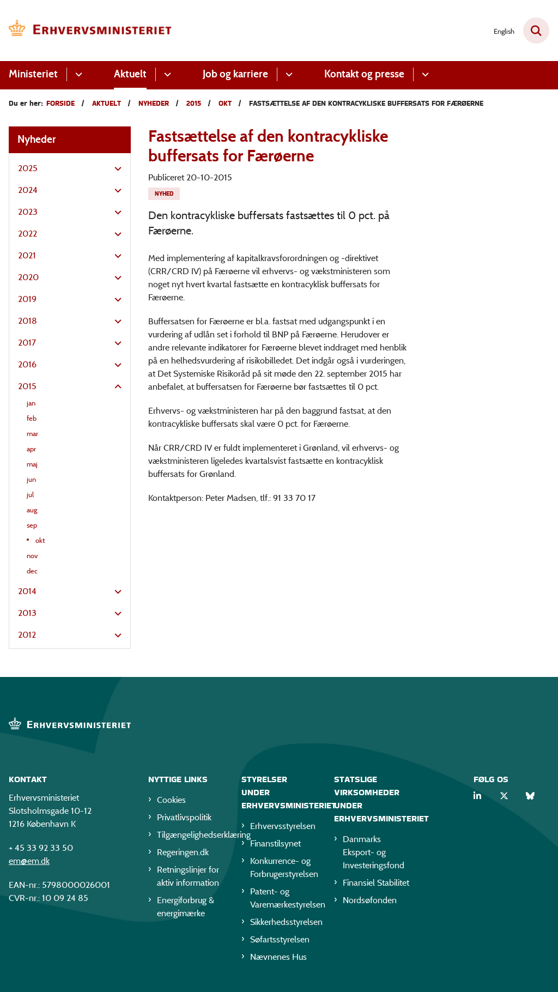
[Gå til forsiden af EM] (86, 30)
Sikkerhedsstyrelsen (283, 922)
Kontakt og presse (364, 74)
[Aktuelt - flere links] (166, 74)
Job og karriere (235, 74)
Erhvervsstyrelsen (283, 826)
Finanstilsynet (275, 843)
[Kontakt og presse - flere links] (423, 74)
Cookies (171, 800)
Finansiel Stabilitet (376, 883)
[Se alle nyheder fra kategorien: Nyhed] (164, 193)
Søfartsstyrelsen (280, 939)
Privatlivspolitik (184, 817)
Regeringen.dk (183, 852)
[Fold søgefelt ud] (536, 30)
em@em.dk (29, 861)
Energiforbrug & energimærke (185, 906)
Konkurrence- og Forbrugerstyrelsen (283, 867)
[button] (115, 169)
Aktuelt (130, 74)
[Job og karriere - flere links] (287, 74)
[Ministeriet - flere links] (77, 74)
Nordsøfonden (370, 900)
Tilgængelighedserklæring (190, 835)
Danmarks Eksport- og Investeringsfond (373, 852)
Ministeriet (33, 74)
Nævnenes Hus (278, 957)
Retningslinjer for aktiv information (188, 876)
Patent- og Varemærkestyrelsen (283, 898)
